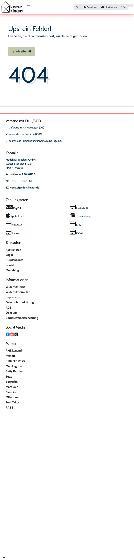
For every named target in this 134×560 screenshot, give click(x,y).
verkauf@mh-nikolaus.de (22, 187)
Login (9, 255)
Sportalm (12, 381)
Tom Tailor (12, 402)
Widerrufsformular (18, 292)
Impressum (13, 297)
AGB (8, 307)
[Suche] (78, 7)
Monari (10, 355)
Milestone (12, 397)
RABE (9, 407)
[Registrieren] (109, 7)
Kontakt (11, 265)
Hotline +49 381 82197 (20, 174)
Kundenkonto (14, 260)
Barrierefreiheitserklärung (22, 318)
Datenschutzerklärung (20, 302)
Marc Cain (12, 387)
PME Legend (14, 350)
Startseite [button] (21, 51)
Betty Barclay (14, 371)
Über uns (11, 312)
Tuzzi (9, 376)
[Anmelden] (90, 7)
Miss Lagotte (14, 366)
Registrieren (13, 249)
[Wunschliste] (123, 7)
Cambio (11, 392)
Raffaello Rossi (15, 361)
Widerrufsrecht (15, 287)
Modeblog (12, 270)
